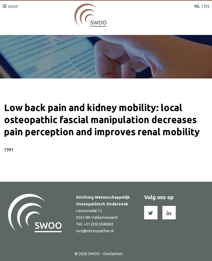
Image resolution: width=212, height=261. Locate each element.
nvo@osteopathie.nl (95, 230)
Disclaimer (113, 253)
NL (197, 6)
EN (206, 6)
